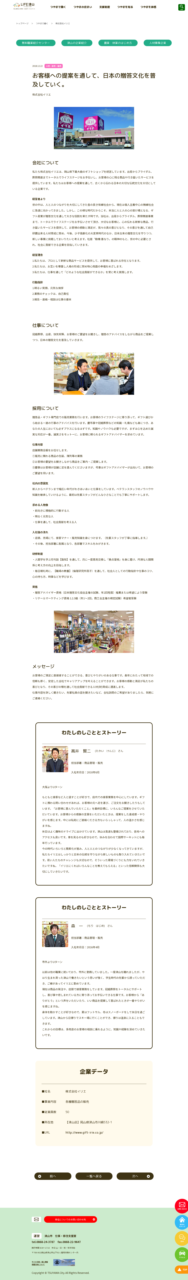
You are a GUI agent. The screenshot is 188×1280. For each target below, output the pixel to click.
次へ (135, 1176)
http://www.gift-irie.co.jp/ (84, 1133)
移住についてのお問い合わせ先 (70, 1219)
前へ (53, 1176)
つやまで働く (42, 23)
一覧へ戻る (94, 1176)
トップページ (22, 23)
